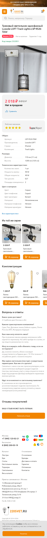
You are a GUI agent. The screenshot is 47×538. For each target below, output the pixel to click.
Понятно (23, 533)
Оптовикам (26, 467)
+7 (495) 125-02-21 (10, 438)
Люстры (5, 455)
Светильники (7, 470)
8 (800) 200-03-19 (10, 445)
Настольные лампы (10, 464)
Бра (3, 458)
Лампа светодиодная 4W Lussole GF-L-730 (30, 295)
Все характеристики (10, 213)
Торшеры (6, 467)
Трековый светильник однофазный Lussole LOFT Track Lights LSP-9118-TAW (11, 249)
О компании (27, 455)
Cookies (19, 524)
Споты (4, 461)
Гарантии (25, 464)
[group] (23, 69)
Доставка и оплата (29, 461)
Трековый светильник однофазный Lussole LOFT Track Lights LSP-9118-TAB (31, 249)
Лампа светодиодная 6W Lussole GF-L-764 (10, 295)
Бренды (25, 458)
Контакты (26, 470)
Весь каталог (7, 473)
